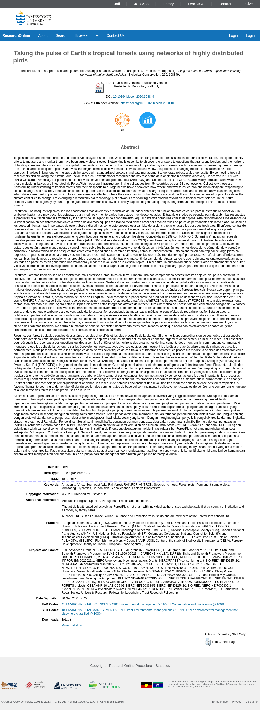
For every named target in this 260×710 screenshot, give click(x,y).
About (43, 35)
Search (61, 35)
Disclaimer (252, 701)
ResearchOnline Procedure (130, 666)
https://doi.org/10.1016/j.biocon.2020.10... (148, 103)
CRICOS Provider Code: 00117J (75, 701)
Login (233, 35)
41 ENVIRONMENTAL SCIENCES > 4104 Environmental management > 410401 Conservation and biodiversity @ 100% (143, 604)
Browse (81, 35)
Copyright (98, 666)
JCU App (141, 4)
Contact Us (116, 35)
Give (249, 4)
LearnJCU (196, 4)
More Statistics (72, 625)
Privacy (236, 701)
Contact (225, 4)
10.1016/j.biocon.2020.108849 (133, 96)
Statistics (162, 666)
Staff (116, 4)
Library (168, 4)
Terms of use (220, 701)
